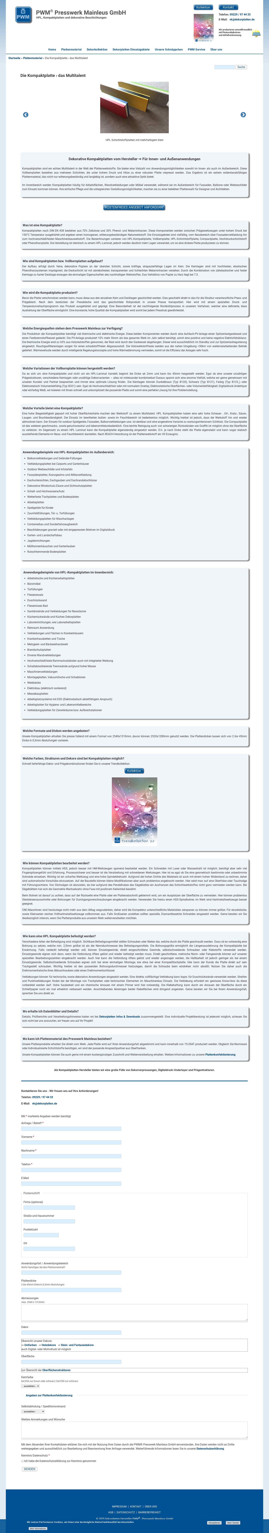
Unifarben (30, 1345)
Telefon (26, 1164)
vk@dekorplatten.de (242, 19)
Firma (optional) (33, 1202)
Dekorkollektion (97, 49)
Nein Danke (233, 1522)
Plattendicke (28, 1280)
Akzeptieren (214, 1522)
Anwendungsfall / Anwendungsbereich (44, 1263)
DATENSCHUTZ (126, 1512)
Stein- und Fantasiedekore (77, 1345)
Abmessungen (30, 1298)
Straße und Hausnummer (39, 1215)
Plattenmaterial (71, 49)
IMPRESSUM (119, 1506)
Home (52, 49)
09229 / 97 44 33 (240, 14)
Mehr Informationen (38, 1529)
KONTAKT (136, 1506)
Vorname (27, 1136)
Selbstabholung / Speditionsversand (43, 1406)
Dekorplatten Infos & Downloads (119, 1016)
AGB (110, 1512)
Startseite (14, 58)
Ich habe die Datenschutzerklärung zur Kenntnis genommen (60, 1461)
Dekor (24, 1327)
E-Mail (25, 1178)
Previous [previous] (25, 115)
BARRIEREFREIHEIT (149, 1512)
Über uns (216, 49)
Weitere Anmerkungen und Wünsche (43, 1419)
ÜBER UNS (151, 1506)
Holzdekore (49, 1345)
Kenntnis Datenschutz (35, 1455)
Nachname (28, 1150)
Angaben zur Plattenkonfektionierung (49, 1395)
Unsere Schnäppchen (169, 49)
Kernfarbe (27, 1377)
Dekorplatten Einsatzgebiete (131, 49)
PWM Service (196, 49)
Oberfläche (27, 1356)
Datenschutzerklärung (210, 1448)
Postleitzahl (31, 1229)
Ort (25, 1243)
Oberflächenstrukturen (56, 1370)
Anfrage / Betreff (32, 1123)
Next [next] (243, 115)
